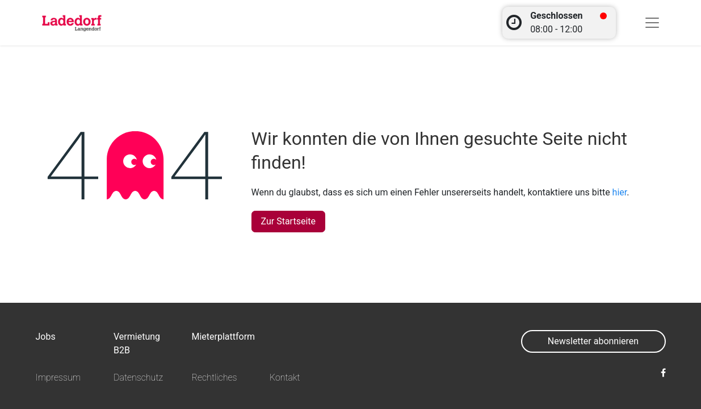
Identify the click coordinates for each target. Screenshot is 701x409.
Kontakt (285, 377)
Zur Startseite (288, 221)
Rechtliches (214, 377)
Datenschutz (138, 377)
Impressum (58, 377)
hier (619, 192)
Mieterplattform (223, 336)
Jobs (46, 336)
